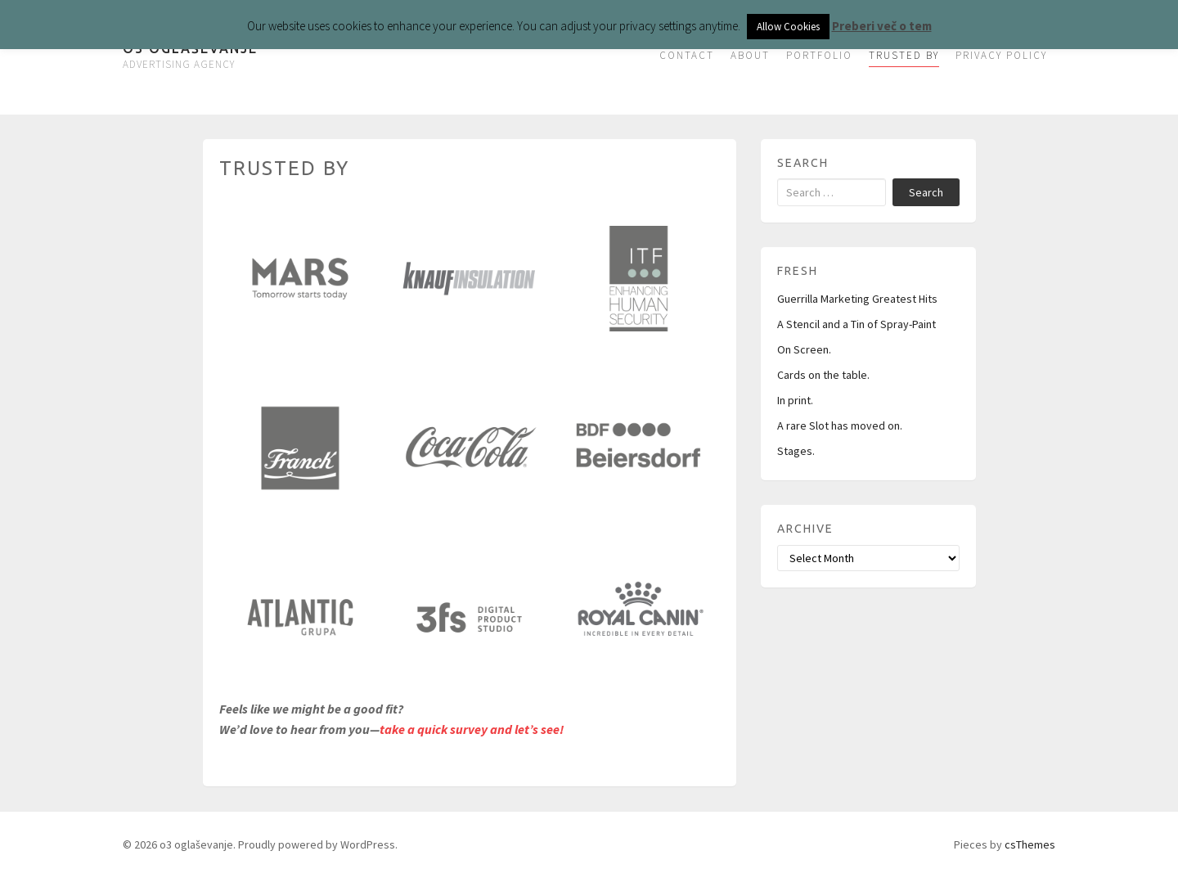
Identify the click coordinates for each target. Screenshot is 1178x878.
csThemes (1030, 844)
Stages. (796, 451)
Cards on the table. (823, 374)
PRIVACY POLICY (1001, 55)
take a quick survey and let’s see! (472, 729)
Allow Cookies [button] (788, 27)
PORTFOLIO (819, 55)
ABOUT (750, 55)
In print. (795, 400)
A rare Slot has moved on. (839, 425)
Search (926, 192)
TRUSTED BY (904, 55)
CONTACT (686, 55)
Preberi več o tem (882, 26)
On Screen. (804, 349)
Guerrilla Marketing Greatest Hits (857, 298)
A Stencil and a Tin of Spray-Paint (856, 324)
